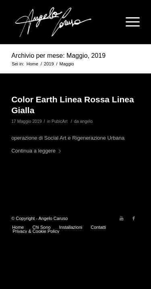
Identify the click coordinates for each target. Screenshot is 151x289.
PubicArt (60, 121)
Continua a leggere (37, 151)
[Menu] (129, 22)
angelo (86, 121)
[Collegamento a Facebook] (134, 218)
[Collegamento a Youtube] (122, 218)
